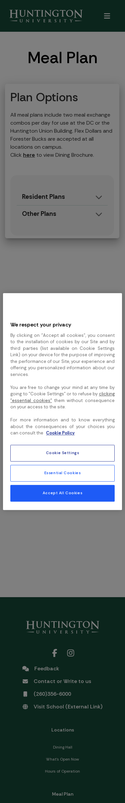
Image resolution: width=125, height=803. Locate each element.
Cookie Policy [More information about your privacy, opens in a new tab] (60, 433)
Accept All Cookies (62, 493)
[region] (62, 401)
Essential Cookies (62, 473)
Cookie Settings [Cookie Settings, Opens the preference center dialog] (62, 452)
